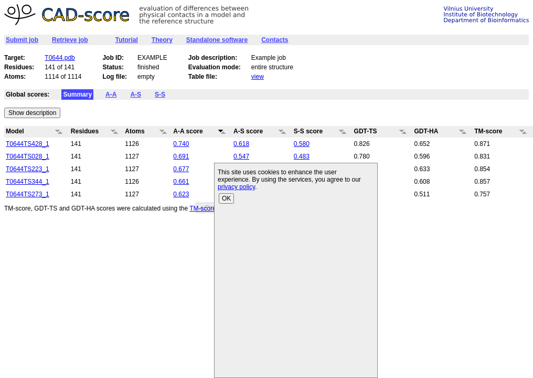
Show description (32, 113)
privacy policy (236, 187)
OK (226, 198)
